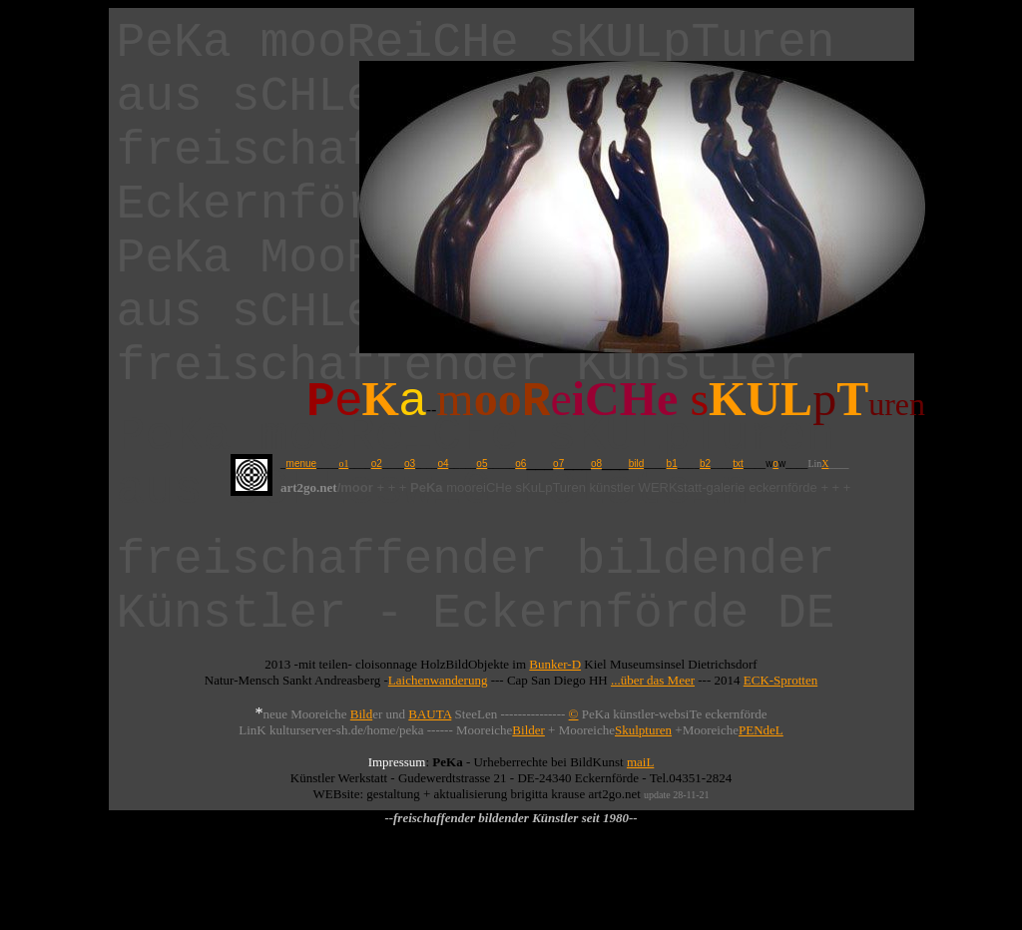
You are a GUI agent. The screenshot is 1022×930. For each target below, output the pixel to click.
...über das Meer (653, 680)
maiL (640, 761)
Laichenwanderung (438, 680)
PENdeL (761, 729)
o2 (376, 463)
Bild (361, 713)
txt (738, 463)
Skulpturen (643, 729)
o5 (481, 463)
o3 (409, 463)
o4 (442, 463)
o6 (520, 463)
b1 (672, 463)
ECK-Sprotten (780, 680)
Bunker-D (555, 664)
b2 (705, 463)
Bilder (528, 729)
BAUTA (429, 713)
